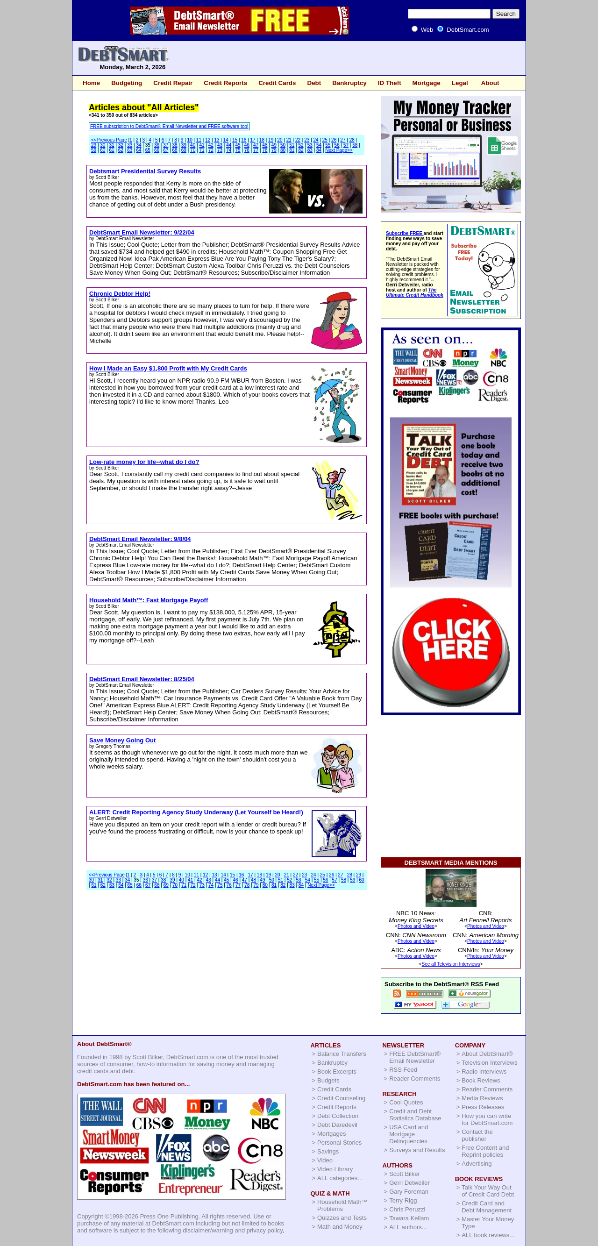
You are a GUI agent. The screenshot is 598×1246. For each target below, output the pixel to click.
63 (129, 150)
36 (156, 145)
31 (111, 145)
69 (183, 150)
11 (198, 139)
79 (274, 150)
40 (192, 145)
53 (310, 145)
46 (246, 145)
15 (234, 139)
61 (111, 150)
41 (201, 145)
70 (192, 150)
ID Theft (389, 82)
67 (165, 150)
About (490, 82)
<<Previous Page (109, 139)
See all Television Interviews (451, 964)
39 (183, 145)
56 (337, 145)
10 (189, 139)
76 (246, 150)
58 (354, 145)
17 (253, 139)
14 (225, 139)
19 (270, 139)
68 (175, 150)
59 (93, 150)
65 (147, 150)
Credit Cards (277, 82)
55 (327, 145)
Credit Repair (172, 82)
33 (129, 145)
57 (346, 145)
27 (342, 139)
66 (156, 150)
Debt (314, 82)
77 (255, 150)
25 (324, 139)
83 (310, 150)
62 (120, 150)
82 (300, 150)
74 (228, 150)
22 (297, 139)
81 (291, 150)
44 (228, 145)
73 (219, 150)
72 (211, 150)
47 (255, 145)
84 (318, 150)
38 (175, 145)
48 (264, 145)
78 (264, 150)
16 (243, 139)
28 (352, 139)
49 (274, 145)
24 (316, 139)
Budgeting (126, 82)
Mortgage (427, 82)
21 (289, 139)
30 (102, 145)
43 (219, 145)
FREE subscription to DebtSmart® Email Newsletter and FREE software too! (169, 126)
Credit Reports (225, 82)
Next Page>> (338, 150)
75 (238, 150)
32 (120, 145)
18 (261, 139)
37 (165, 145)
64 (138, 150)
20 (279, 139)
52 (300, 145)
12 (207, 139)
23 (306, 139)
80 (282, 150)
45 (238, 145)
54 (318, 145)
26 (333, 139)
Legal (460, 82)
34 (138, 145)
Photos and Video (416, 926)
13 (216, 139)
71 (201, 150)
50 (282, 145)
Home (91, 82)
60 (102, 150)
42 (211, 145)
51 (291, 145)
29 (93, 145)
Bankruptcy (349, 82)
